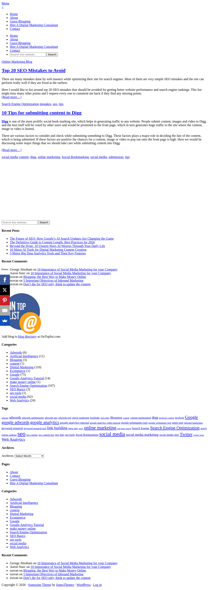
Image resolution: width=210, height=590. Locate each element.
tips (61, 104)
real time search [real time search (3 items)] (124, 428)
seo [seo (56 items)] (21, 433)
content (24, 157)
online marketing (49, 157)
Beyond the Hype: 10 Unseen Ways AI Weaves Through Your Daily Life (57, 246)
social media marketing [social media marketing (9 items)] (142, 435)
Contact (15, 28)
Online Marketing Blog (17, 61)
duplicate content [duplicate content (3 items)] (166, 418)
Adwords (16, 352)
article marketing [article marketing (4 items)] (80, 417)
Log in (97, 585)
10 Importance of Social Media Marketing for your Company (77, 269)
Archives (8, 455)
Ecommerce (17, 371)
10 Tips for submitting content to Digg (41, 112)
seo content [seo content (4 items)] (32, 435)
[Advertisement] (36, 190)
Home (14, 14)
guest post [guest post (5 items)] (177, 422)
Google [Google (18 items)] (191, 417)
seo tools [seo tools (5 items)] (70, 434)
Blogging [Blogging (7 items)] (116, 417)
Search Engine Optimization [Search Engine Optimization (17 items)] (175, 427)
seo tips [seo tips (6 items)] (59, 434)
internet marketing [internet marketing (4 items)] (193, 422)
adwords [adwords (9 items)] (15, 417)
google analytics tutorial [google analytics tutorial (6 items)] (74, 422)
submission (115, 157)
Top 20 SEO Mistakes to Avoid (33, 70)
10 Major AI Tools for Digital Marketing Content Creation (48, 249)
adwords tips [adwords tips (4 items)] (51, 417)
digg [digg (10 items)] (155, 417)
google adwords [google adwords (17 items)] (15, 422)
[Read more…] (11, 97)
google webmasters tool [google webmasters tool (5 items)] (134, 422)
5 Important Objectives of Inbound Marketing (53, 280)
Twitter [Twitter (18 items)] (186, 434)
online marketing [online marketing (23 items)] (100, 427)
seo (55, 104)
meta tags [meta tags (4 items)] (73, 428)
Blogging (16, 360)
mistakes (45, 104)
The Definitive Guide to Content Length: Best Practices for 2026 (52, 242)
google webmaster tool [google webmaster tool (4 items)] (159, 422)
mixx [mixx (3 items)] (81, 428)
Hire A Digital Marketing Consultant (34, 25)
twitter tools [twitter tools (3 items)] (198, 435)
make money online (23, 382)
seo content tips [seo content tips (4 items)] (46, 435)
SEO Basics (17, 389)
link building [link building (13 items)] (57, 428)
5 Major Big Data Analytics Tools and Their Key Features (48, 253)
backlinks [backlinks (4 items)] (95, 417)
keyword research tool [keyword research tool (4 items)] (35, 428)
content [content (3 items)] (126, 418)
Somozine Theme (39, 585)
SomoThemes (65, 585)
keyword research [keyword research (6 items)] (12, 428)
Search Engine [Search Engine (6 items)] (140, 428)
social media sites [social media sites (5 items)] (169, 434)
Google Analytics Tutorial (27, 378)
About (14, 17)
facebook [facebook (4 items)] (179, 417)
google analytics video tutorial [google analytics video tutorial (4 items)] (105, 422)
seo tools (15, 393)
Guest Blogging (20, 21)
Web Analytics (19, 400)
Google (14, 374)
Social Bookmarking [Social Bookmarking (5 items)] (86, 434)
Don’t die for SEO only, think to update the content (57, 284)
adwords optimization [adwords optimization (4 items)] (33, 417)
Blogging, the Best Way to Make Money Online (54, 277)
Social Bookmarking (75, 157)
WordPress (83, 585)
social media (10, 157)
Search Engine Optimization (20, 104)
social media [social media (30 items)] (112, 434)
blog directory (27, 336)
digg (33, 157)
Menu (5, 3)
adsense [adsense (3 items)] (5, 418)
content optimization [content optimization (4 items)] (140, 417)
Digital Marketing (21, 367)
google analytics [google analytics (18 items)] (44, 422)
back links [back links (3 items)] (105, 418)
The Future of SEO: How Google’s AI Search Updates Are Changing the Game (62, 238)
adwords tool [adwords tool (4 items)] (64, 417)
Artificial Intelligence (24, 356)
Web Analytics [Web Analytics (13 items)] (13, 439)
